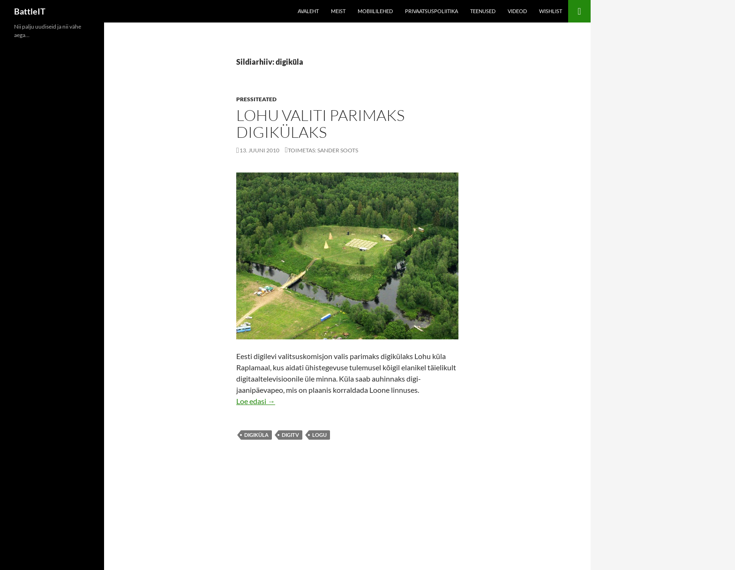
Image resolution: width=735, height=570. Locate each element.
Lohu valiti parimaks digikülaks (320, 123)
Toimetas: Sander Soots (323, 150)
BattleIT (29, 11)
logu (319, 435)
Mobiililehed (375, 11)
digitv (290, 435)
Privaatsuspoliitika (431, 11)
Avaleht (308, 11)
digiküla (256, 435)
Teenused (482, 11)
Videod (517, 11)
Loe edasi (255, 401)
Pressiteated (256, 99)
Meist (338, 11)
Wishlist (550, 11)
